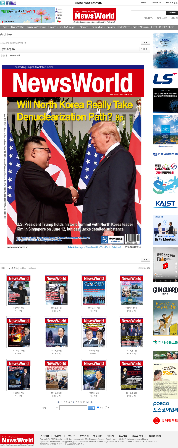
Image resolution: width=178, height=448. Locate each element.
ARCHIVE (148, 18)
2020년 (16, 308)
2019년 (91, 308)
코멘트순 (32, 268)
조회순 (23, 268)
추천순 (14, 268)
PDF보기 (19, 311)
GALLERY (162, 18)
